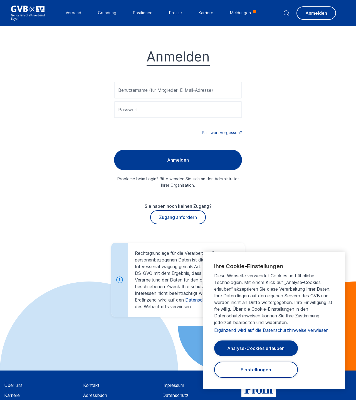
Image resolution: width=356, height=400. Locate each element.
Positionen (142, 12)
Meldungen (240, 12)
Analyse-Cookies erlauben (256, 348)
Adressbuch (95, 395)
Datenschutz (175, 395)
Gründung (107, 12)
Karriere (12, 395)
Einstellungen (256, 369)
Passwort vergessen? (222, 132)
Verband (73, 12)
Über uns (13, 385)
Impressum (173, 385)
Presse (175, 12)
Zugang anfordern (178, 217)
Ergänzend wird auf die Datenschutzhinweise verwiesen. (272, 330)
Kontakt (91, 385)
